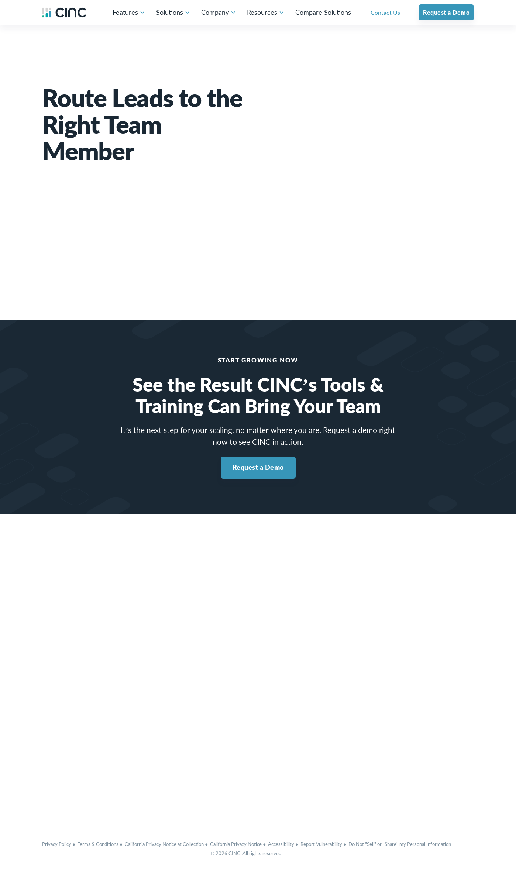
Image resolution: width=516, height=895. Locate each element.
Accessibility (281, 844)
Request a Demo (258, 467)
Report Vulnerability (321, 844)
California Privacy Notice (236, 844)
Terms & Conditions (98, 844)
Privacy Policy (56, 844)
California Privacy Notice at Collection (164, 844)
